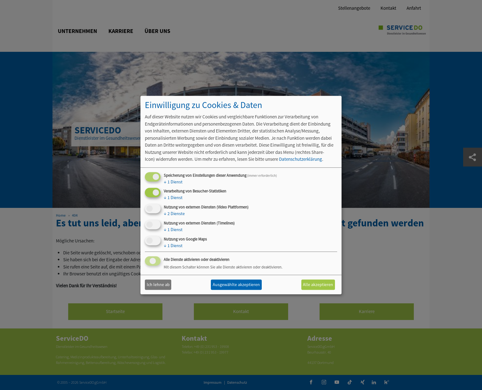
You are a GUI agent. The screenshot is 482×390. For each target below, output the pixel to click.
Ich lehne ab (158, 284)
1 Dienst (173, 182)
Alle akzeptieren (318, 284)
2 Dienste (174, 213)
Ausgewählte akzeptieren (236, 284)
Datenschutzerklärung (300, 159)
